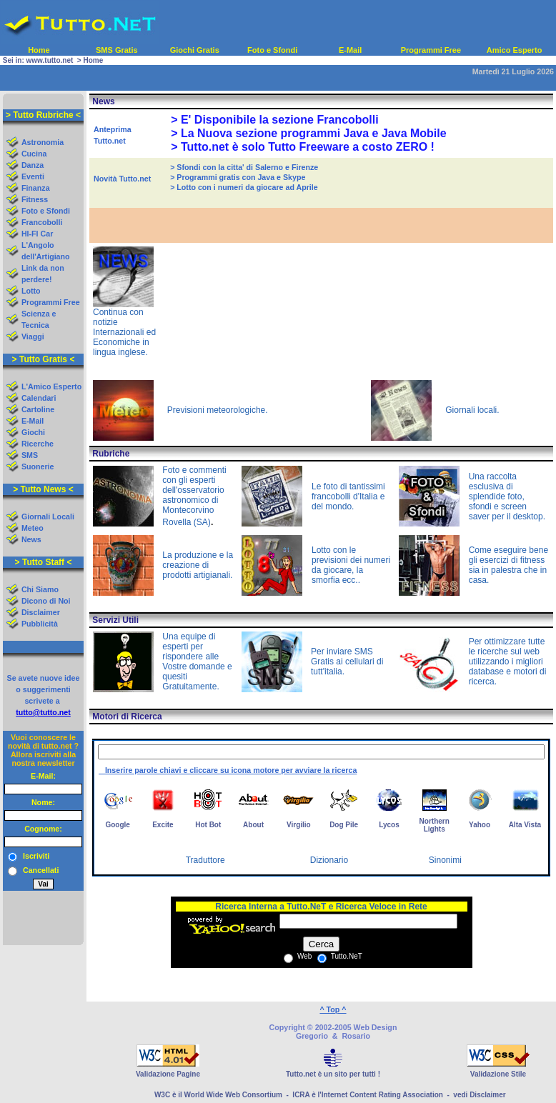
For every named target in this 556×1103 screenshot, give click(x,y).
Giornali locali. (472, 410)
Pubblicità (39, 623)
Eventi (32, 176)
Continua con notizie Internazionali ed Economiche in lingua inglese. (124, 332)
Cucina (34, 153)
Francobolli (41, 222)
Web (303, 956)
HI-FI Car (37, 233)
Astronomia (42, 142)
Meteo (32, 528)
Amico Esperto (514, 50)
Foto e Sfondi (272, 50)
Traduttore (205, 860)
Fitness (34, 199)
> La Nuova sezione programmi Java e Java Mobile (308, 133)
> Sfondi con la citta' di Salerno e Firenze (244, 167)
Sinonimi (445, 860)
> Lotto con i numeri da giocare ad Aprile (244, 187)
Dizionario (329, 860)
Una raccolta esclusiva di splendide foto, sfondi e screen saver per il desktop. (507, 496)
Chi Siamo (40, 589)
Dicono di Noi (46, 601)
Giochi (33, 432)
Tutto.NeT (345, 956)
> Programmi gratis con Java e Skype (237, 177)
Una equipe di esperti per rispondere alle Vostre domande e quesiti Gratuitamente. (197, 662)
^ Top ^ (332, 1009)
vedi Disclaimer (479, 1095)
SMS (29, 455)
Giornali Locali (47, 516)
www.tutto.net (50, 60)
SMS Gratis (117, 50)
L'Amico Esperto (51, 386)
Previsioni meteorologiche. (217, 410)
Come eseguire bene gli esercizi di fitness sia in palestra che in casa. (509, 565)
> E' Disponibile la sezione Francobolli (275, 120)
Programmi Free (431, 50)
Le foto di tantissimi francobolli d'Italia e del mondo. (348, 496)
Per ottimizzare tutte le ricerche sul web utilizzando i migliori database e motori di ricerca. (508, 662)
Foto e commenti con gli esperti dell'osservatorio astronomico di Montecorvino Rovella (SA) (194, 496)
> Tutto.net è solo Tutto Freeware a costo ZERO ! (303, 147)
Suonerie (37, 466)
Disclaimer (40, 612)
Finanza (35, 188)
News (31, 539)
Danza (32, 165)
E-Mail (350, 50)
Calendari (38, 398)
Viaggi (32, 336)
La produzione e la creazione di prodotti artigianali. (197, 565)
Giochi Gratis (194, 50)
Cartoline (37, 409)
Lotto (31, 290)
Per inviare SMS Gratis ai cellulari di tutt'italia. (347, 662)
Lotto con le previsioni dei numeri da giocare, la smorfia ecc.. (351, 565)
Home (39, 50)
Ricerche (37, 443)
